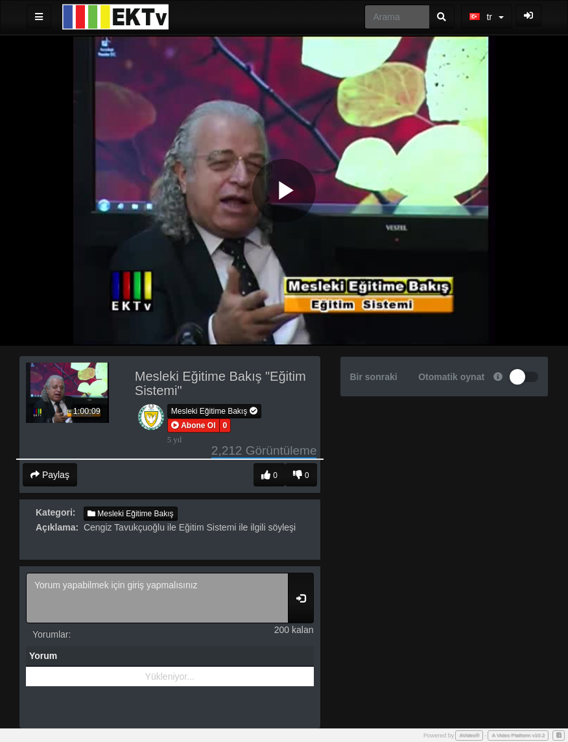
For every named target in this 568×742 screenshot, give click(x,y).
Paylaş (49, 475)
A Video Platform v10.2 (518, 735)
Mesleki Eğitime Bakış (214, 411)
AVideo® (469, 735)
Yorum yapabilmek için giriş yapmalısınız (157, 598)
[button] (193, 425)
